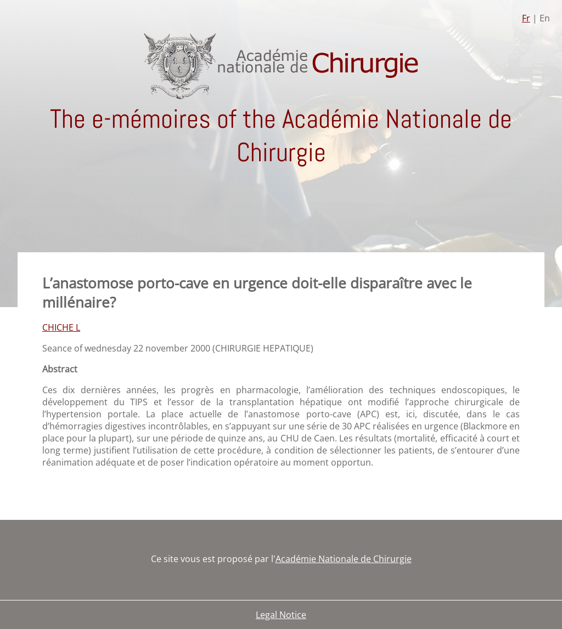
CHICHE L (61, 327)
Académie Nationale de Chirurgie (344, 559)
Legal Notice (281, 615)
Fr (526, 18)
